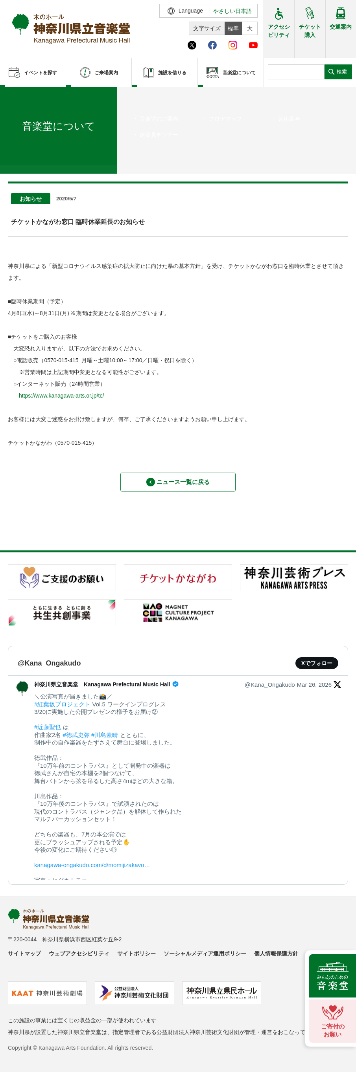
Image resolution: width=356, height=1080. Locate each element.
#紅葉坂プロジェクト (62, 708)
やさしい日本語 (232, 11)
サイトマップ (24, 958)
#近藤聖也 (47, 731)
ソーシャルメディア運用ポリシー (205, 958)
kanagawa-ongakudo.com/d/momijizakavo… (92, 869)
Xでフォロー (316, 667)
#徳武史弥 (76, 739)
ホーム (19, 152)
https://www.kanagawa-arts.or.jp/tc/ (61, 395)
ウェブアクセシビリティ (79, 958)
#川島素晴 (104, 739)
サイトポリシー (136, 958)
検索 (342, 72)
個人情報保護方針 (276, 958)
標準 (233, 28)
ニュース (42, 152)
